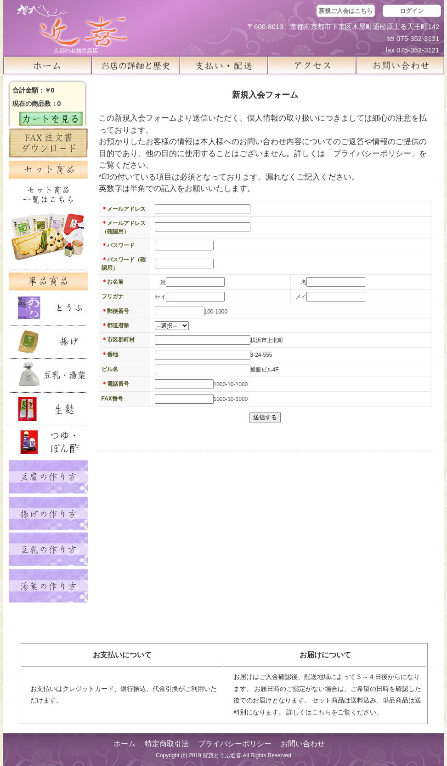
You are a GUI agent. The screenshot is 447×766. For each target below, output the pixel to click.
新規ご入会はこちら (346, 10)
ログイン (412, 10)
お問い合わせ (303, 744)
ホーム (47, 65)
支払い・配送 (224, 65)
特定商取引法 (167, 744)
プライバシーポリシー (235, 744)
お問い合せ (400, 65)
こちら (321, 712)
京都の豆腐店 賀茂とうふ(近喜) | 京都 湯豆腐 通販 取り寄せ (72, 26)
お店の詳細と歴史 (135, 65)
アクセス (312, 65)
